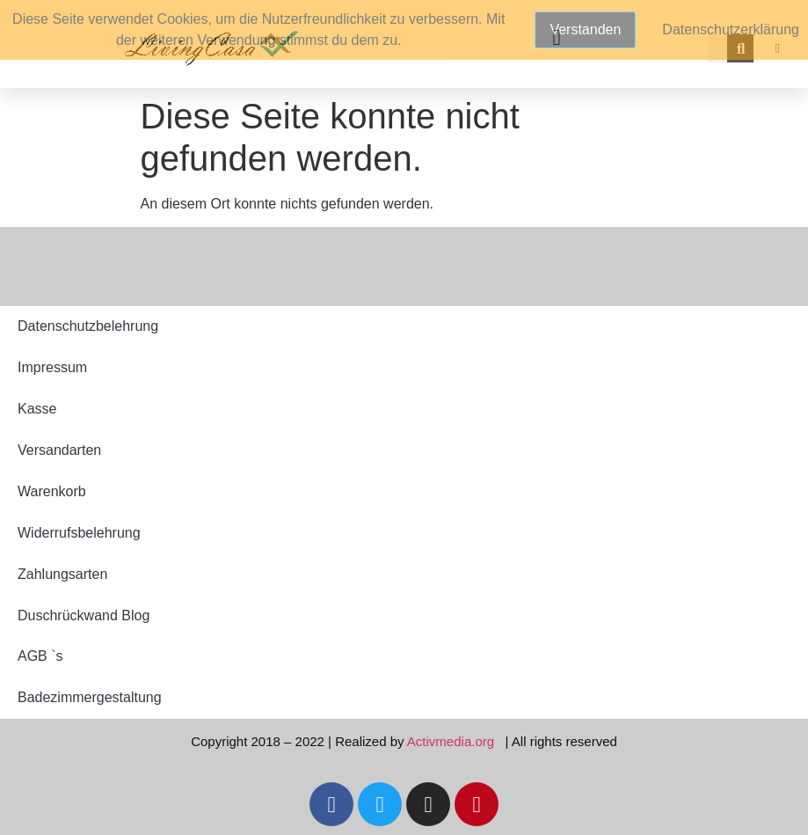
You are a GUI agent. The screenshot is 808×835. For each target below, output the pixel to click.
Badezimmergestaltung (90, 697)
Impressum (52, 367)
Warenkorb (52, 491)
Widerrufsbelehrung (79, 532)
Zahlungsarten (62, 574)
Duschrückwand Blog (83, 615)
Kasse (37, 408)
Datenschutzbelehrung (88, 326)
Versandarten (59, 450)
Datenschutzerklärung (730, 29)
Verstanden (585, 29)
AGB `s (40, 655)
